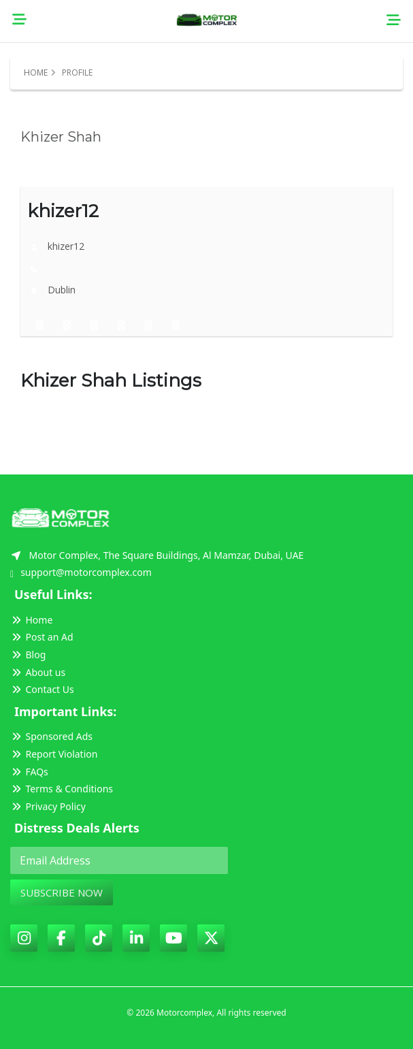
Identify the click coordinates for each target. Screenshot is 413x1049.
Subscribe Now (61, 892)
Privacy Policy (48, 806)
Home (36, 72)
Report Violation (53, 753)
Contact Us (42, 689)
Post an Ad (41, 636)
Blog (28, 654)
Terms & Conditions (61, 788)
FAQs (29, 771)
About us (37, 672)
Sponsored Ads (51, 736)
